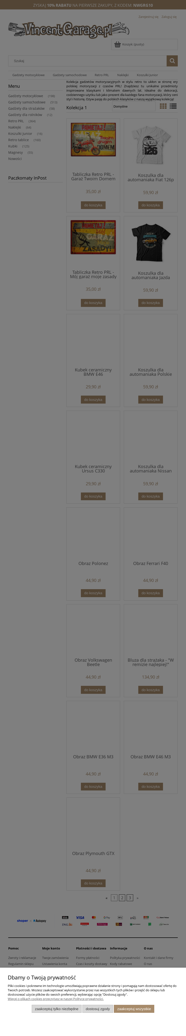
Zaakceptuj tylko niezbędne (56, 1009)
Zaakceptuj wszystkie (134, 1009)
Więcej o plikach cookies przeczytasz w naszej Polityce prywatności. (56, 999)
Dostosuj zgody (98, 1009)
